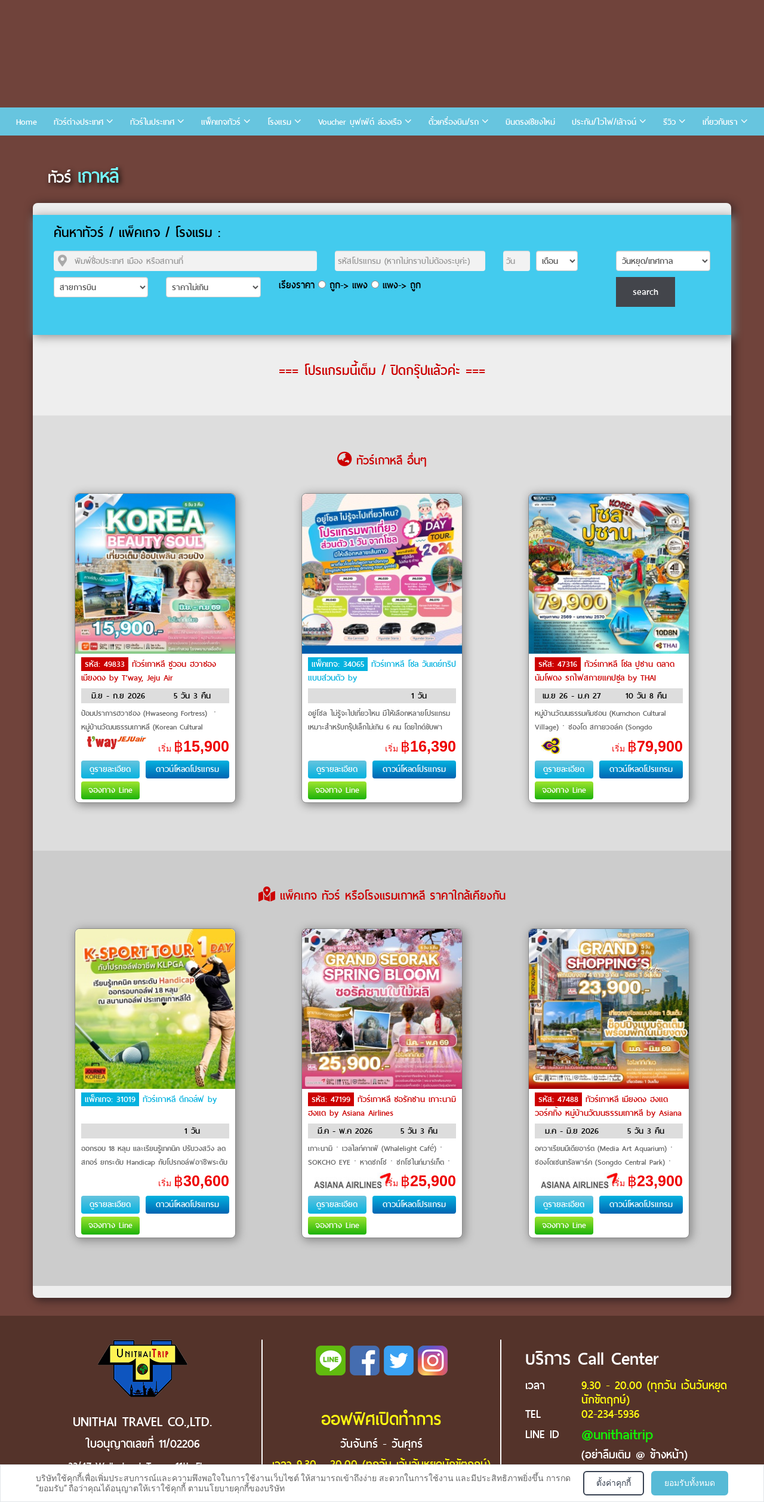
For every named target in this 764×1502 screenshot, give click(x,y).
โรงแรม (279, 122)
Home (26, 122)
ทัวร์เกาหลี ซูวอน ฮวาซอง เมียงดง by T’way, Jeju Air (148, 671)
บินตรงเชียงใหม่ (530, 122)
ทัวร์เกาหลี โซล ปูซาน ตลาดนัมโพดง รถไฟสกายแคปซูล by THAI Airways (604, 677)
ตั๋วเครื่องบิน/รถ (454, 122)
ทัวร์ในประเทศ (152, 122)
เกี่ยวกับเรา (720, 122)
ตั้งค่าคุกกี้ (613, 1483)
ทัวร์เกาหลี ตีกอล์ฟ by (180, 1099)
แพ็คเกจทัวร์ (221, 122)
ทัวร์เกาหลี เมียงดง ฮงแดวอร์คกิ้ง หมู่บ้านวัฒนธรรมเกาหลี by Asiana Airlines (608, 1112)
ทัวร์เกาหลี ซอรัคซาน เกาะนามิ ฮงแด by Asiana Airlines (382, 1106)
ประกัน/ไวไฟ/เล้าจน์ (604, 122)
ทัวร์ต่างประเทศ (78, 122)
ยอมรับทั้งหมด (689, 1483)
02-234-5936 (610, 1414)
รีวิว (669, 122)
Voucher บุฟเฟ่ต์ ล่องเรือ (360, 122)
